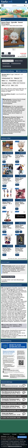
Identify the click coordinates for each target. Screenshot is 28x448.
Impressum (22, 434)
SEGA (9, 83)
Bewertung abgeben (8, 276)
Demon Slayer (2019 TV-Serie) (16, 25)
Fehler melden (21, 71)
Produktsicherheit (16, 63)
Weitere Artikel (19, 60)
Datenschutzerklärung (15, 446)
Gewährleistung (7, 66)
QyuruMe (19, 80)
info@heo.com (5, 327)
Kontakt (14, 434)
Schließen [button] (22, 437)
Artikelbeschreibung (8, 60)
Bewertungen (6, 63)
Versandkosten (23, 56)
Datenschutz (6, 434)
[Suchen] (25, 5)
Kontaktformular (5, 335)
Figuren (4, 25)
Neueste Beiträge (6, 382)
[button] (2, 5)
